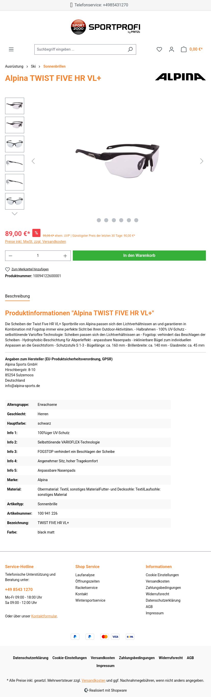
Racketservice (86, 588)
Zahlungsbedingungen (163, 588)
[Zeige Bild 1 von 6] (99, 220)
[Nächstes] (202, 161)
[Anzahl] (38, 255)
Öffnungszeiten (87, 581)
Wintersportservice (90, 600)
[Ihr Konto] (171, 49)
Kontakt (81, 594)
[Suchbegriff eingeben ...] (79, 49)
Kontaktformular (44, 616)
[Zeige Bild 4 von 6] (121, 220)
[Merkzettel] (159, 49)
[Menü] (11, 49)
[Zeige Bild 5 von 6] (129, 220)
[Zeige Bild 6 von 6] (136, 220)
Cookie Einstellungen (162, 575)
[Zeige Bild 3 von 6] (114, 220)
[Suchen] (130, 49)
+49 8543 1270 (19, 589)
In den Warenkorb (139, 255)
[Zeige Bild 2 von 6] (106, 220)
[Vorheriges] (33, 161)
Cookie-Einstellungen (69, 658)
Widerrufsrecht (157, 594)
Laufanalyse (84, 575)
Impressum (155, 613)
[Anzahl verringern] (10, 255)
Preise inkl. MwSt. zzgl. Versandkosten (35, 242)
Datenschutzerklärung (163, 600)
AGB (149, 607)
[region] (105, 161)
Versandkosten (158, 581)
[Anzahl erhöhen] (65, 255)
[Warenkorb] (192, 49)
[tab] (17, 296)
